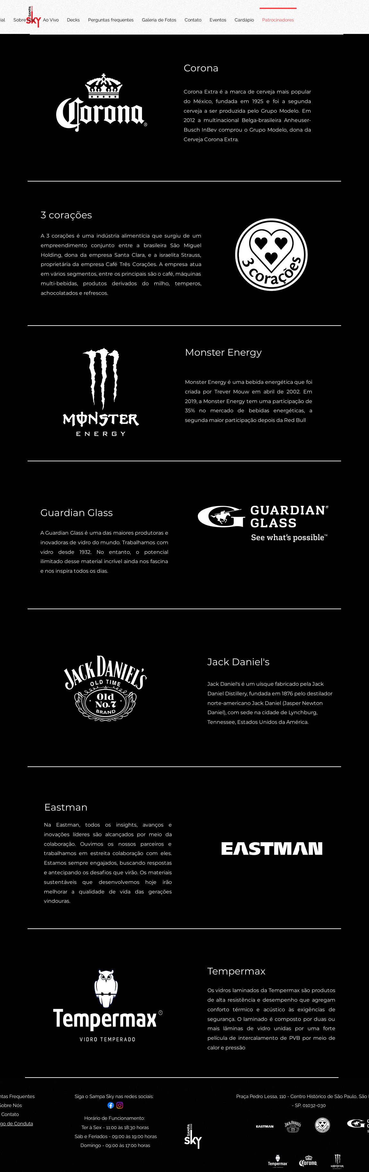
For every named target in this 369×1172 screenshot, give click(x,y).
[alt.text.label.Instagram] (119, 1105)
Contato (10, 1114)
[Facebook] (110, 1105)
